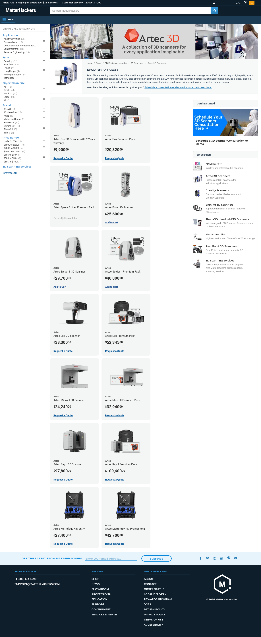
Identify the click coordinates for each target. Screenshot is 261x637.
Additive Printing (14, 39)
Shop (95, 579)
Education (99, 599)
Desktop (11, 61)
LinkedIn (221, 558)
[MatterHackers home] (21, 10)
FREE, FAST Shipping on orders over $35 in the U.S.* (31, 2)
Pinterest (228, 558)
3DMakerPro (13, 112)
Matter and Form (14, 119)
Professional (102, 594)
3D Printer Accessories (116, 63)
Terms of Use (153, 619)
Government (101, 609)
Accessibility (153, 624)
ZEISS (9, 133)
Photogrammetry (14, 75)
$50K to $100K (13, 162)
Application (10, 35)
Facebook (200, 558)
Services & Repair (104, 614)
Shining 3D (12, 126)
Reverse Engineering (17, 52)
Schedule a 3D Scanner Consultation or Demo (222, 142)
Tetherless (11, 78)
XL (8, 100)
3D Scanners (137, 63)
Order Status (154, 589)
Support (98, 604)
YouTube (236, 558)
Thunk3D (10, 129)
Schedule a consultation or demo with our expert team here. (178, 87)
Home (89, 63)
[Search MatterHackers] (214, 10)
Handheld (11, 64)
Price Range (11, 137)
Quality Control (14, 49)
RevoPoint (11, 122)
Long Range (12, 71)
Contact (150, 584)
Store (98, 63)
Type (6, 57)
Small (9, 90)
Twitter (207, 558)
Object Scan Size (14, 83)
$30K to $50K (12, 158)
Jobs (147, 604)
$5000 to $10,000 (14, 151)
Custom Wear (13, 42)
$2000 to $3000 (13, 148)
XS (8, 87)
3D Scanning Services (17, 166)
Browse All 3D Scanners (19, 29)
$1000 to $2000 (14, 145)
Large (9, 97)
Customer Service (72, 2)
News (96, 584)
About (148, 579)
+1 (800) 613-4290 (91, 2)
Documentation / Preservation (21, 46)
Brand (7, 105)
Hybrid (9, 68)
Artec (9, 116)
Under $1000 (13, 141)
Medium (10, 93)
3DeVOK (10, 109)
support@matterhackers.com (37, 584)
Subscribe (156, 558)
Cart (245, 3)
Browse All (10, 173)
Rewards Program (158, 599)
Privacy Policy (154, 614)
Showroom (100, 589)
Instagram (214, 558)
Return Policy (154, 609)
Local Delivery (155, 594)
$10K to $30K (13, 155)
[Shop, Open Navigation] (8, 19)
